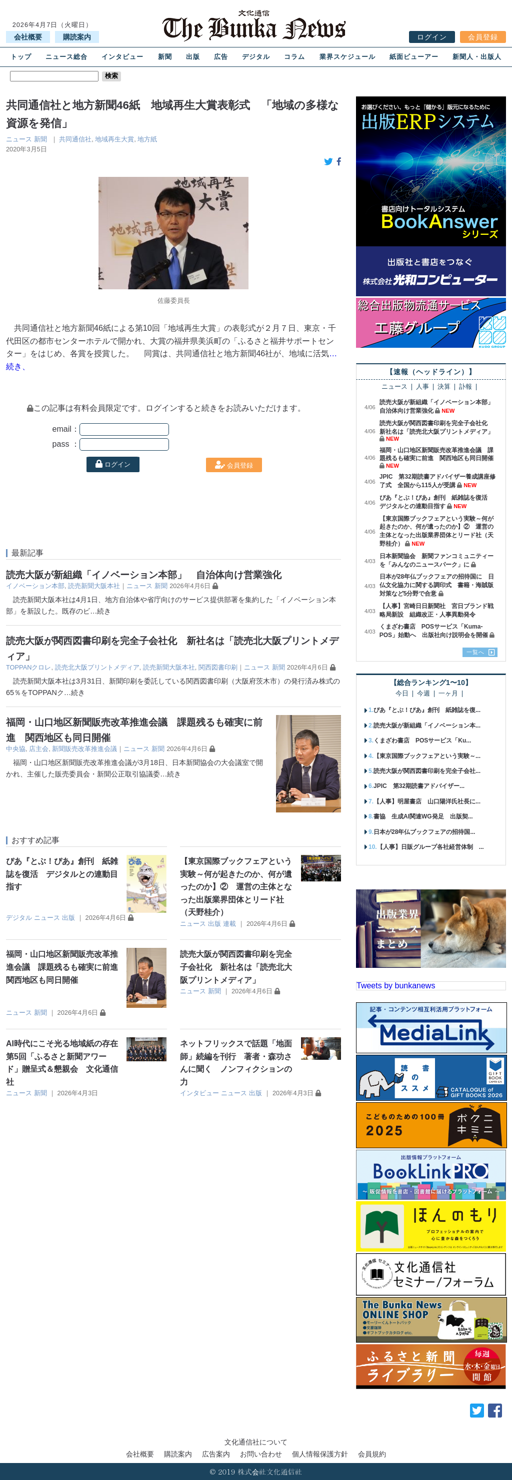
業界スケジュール (348, 56)
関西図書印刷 (218, 667)
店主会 (38, 748)
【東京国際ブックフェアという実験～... (427, 755)
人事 (422, 387)
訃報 (465, 387)
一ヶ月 (448, 694)
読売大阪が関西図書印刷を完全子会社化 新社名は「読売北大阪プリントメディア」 (236, 967)
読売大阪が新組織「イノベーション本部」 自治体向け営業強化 (144, 575)
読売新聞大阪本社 (94, 586)
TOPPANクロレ (28, 667)
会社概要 (28, 37)
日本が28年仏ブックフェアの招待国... (424, 831)
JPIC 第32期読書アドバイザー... (419, 785)
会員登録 (483, 36)
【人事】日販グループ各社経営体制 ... (430, 846)
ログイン (432, 36)
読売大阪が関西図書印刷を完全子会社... (427, 770)
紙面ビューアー (414, 56)
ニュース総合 (67, 56)
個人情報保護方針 (320, 1454)
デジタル (256, 56)
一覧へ (475, 652)
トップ (21, 56)
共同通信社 (75, 139)
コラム (294, 56)
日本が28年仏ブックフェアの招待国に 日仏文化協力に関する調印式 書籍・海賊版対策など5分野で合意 (437, 585)
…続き (100, 611)
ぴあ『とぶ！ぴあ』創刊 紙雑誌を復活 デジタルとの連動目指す (62, 874)
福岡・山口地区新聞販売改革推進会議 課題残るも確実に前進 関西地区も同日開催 (66, 967)
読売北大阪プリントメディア (97, 667)
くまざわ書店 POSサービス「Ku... (422, 740)
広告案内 (216, 1454)
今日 (402, 694)
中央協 (16, 748)
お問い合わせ (261, 1454)
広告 (221, 56)
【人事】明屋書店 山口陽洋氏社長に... (427, 801)
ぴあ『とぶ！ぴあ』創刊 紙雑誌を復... (427, 710)
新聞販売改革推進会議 (84, 748)
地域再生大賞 (114, 139)
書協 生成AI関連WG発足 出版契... (423, 816)
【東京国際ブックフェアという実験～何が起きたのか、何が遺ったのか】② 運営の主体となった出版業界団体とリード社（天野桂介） (236, 886)
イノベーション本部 (35, 586)
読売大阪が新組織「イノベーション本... (427, 725)
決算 (444, 387)
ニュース (19, 139)
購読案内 (77, 37)
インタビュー (123, 56)
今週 (423, 694)
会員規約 (372, 1454)
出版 (193, 56)
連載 (229, 923)
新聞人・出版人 (477, 56)
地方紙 (147, 139)
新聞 (165, 56)
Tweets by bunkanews (395, 985)
